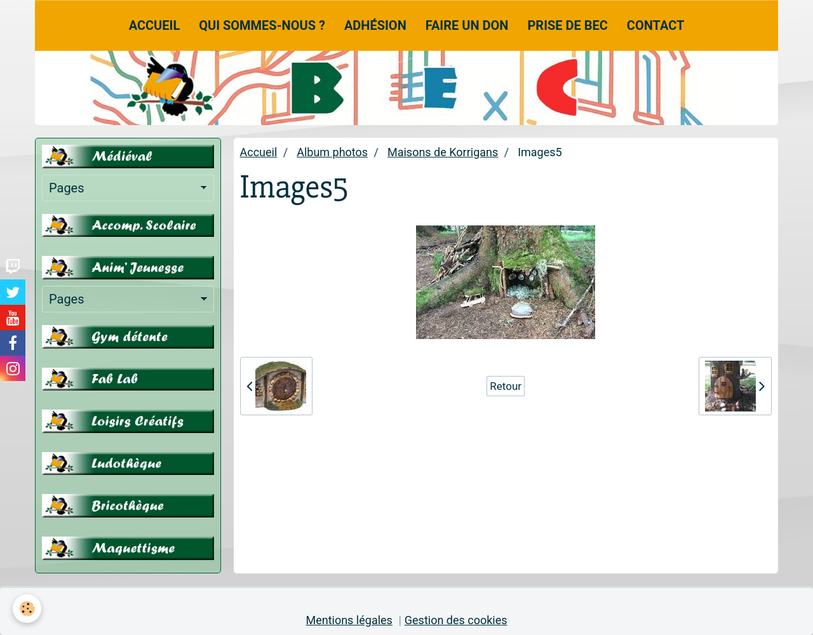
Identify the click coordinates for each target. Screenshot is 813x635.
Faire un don (467, 25)
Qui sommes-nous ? (262, 25)
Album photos (332, 152)
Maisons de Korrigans (442, 152)
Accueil (154, 25)
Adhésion (375, 25)
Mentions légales (349, 620)
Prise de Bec (567, 25)
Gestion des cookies (456, 620)
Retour (505, 386)
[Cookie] (27, 608)
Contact (656, 25)
